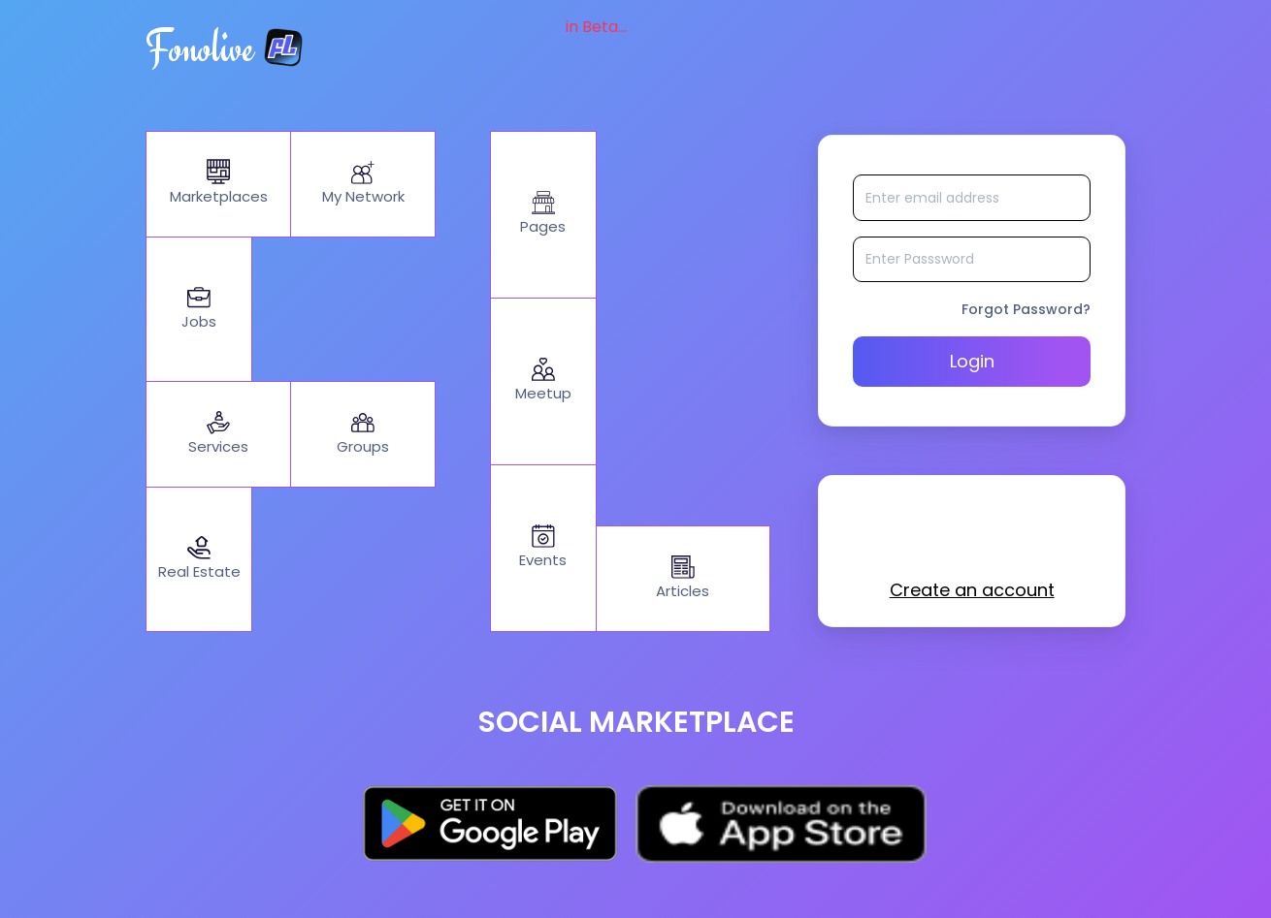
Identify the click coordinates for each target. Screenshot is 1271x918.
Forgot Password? (1026, 314)
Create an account (972, 595)
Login (972, 366)
